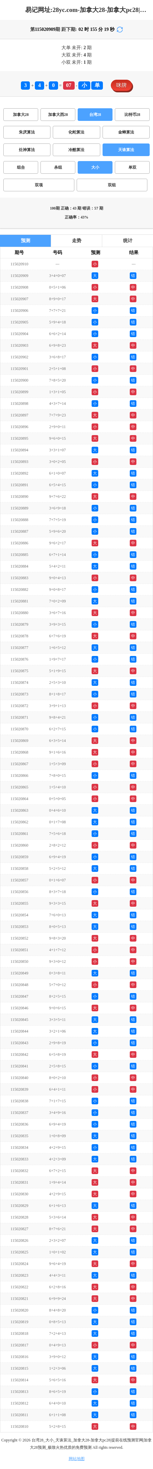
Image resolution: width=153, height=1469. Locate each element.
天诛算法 (126, 149)
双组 (112, 185)
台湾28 (95, 114)
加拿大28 (21, 114)
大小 (95, 167)
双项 (39, 185)
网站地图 (77, 1458)
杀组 (58, 167)
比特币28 (132, 114)
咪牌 (121, 85)
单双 (132, 167)
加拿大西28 (58, 114)
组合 (21, 167)
